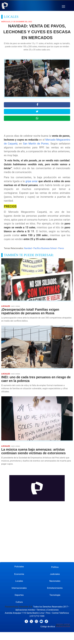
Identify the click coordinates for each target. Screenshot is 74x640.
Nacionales (54, 581)
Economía (19, 574)
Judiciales (55, 574)
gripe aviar (31, 181)
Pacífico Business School (45, 248)
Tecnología (54, 595)
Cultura (19, 602)
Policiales (19, 566)
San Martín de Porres (36, 143)
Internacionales (19, 588)
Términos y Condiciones (47, 610)
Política (55, 567)
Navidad (28, 248)
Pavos (61, 248)
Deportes (19, 595)
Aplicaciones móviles (25, 610)
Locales (19, 581)
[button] (63, 6)
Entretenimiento (55, 588)
